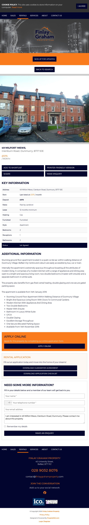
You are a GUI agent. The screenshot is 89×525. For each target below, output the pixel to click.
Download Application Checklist (40, 373)
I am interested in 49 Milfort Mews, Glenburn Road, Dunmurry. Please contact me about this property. (44, 419)
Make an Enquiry (44, 433)
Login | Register (44, 521)
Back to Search (44, 69)
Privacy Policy (44, 515)
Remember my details (17, 426)
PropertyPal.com (53, 518)
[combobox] (8, 402)
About (45, 16)
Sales (13, 16)
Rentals (23, 16)
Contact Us (56, 16)
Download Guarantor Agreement (40, 368)
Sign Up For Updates (44, 59)
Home (4, 16)
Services (34, 16)
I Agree (81, 6)
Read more (17, 7)
